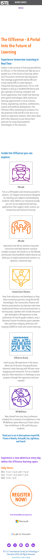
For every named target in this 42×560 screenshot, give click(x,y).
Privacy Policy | (16, 557)
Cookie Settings (25, 557)
